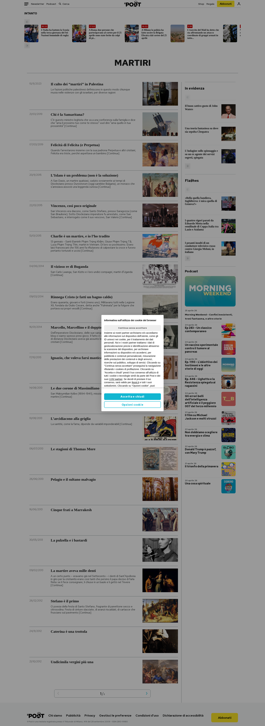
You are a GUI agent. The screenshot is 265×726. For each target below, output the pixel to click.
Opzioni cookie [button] (132, 405)
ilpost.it (135, 382)
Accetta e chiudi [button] (132, 396)
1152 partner (116, 379)
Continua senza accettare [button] (132, 328)
